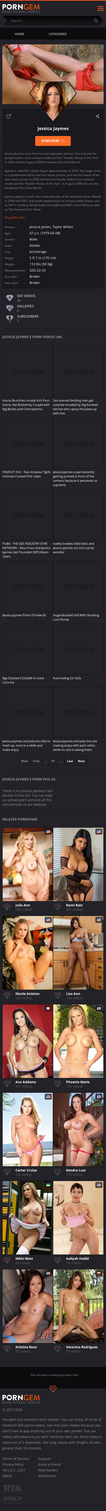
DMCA (7, 1476)
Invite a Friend (49, 1464)
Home (19, 34)
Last (70, 761)
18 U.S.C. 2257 (13, 1470)
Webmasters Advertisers (48, 1473)
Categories (58, 34)
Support (44, 1458)
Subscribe (53, 140)
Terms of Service (15, 1458)
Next (81, 761)
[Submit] (98, 20)
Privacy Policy (13, 1464)
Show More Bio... (16, 217)
